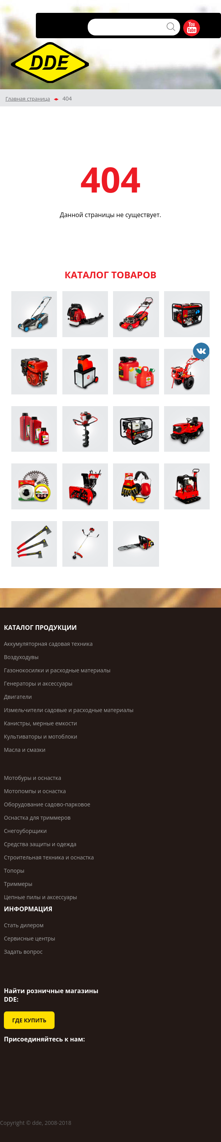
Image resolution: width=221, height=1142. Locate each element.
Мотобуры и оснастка (32, 777)
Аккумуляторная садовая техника (48, 643)
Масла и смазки (25, 749)
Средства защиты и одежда (40, 844)
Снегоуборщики (25, 830)
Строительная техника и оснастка (49, 857)
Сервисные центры (29, 938)
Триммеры (18, 883)
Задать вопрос (23, 951)
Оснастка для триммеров (37, 817)
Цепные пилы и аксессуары (40, 897)
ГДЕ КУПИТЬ (29, 1020)
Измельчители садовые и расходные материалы (68, 710)
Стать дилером (24, 925)
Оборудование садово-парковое (47, 804)
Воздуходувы (21, 657)
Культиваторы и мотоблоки (40, 736)
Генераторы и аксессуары (38, 683)
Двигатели (18, 696)
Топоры (14, 870)
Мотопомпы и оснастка (35, 791)
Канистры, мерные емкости (40, 723)
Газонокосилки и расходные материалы (57, 670)
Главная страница (27, 98)
